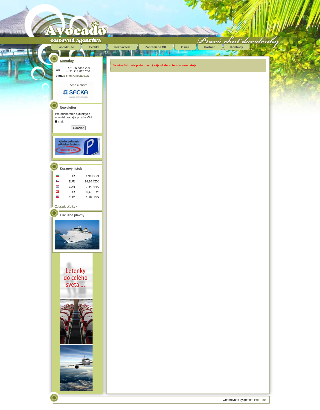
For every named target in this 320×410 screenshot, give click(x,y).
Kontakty (236, 47)
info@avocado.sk (77, 75)
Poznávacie (122, 47)
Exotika (94, 47)
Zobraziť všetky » (66, 206)
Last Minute (66, 47)
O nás (185, 47)
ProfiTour (260, 399)
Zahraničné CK (155, 47)
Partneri (209, 47)
